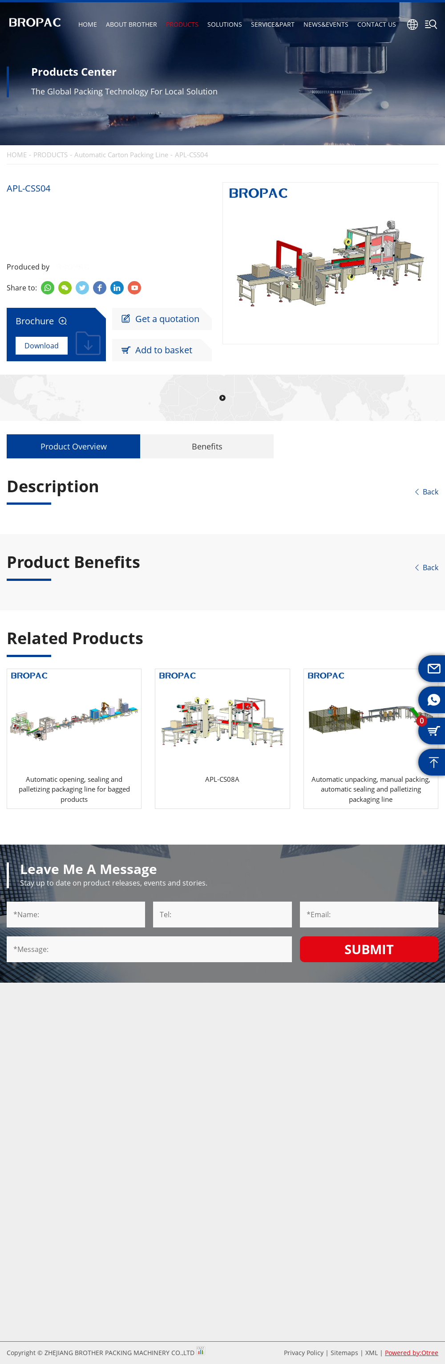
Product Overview (73, 446)
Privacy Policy (304, 1352)
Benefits (207, 446)
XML (371, 1352)
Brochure (41, 321)
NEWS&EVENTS (325, 24)
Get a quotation (160, 319)
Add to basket (156, 350)
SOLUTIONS (224, 24)
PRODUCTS (182, 24)
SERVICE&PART (273, 24)
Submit (369, 949)
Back (425, 492)
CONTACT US (376, 24)
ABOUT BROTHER (131, 24)
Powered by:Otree (411, 1352)
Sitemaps (344, 1352)
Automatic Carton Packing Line (121, 154)
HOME (87, 24)
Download (41, 346)
